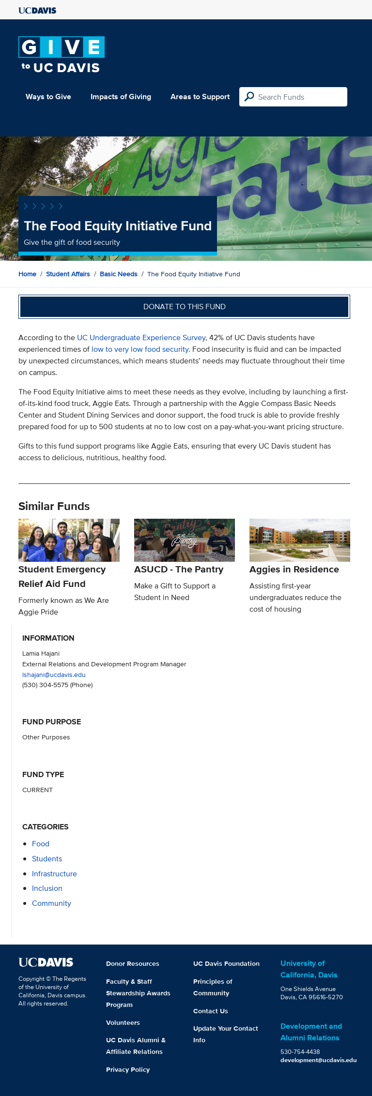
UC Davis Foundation (226, 963)
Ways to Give (48, 96)
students (47, 858)
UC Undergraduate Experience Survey (141, 337)
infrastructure (54, 873)
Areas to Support (200, 96)
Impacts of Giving (121, 96)
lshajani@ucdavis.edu (54, 674)
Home (27, 274)
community (51, 903)
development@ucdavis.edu (318, 1060)
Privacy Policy (128, 1069)
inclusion (47, 888)
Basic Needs (119, 274)
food (40, 843)
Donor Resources (132, 963)
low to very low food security (140, 349)
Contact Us (210, 1011)
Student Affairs (68, 274)
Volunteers (123, 1022)
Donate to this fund (184, 306)
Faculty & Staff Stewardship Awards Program (138, 992)
